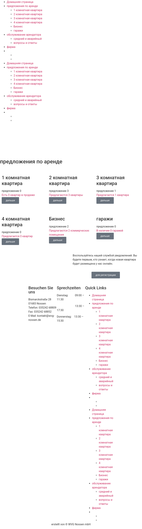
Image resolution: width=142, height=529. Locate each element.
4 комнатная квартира (28, 22)
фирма (11, 47)
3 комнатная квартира (28, 18)
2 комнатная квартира (28, 14)
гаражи (18, 30)
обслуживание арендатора (24, 34)
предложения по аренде (22, 6)
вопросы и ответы (25, 42)
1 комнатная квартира (28, 10)
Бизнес (18, 26)
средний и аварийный (28, 38)
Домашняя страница (20, 2)
